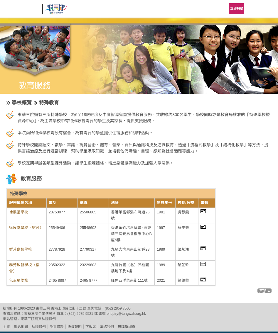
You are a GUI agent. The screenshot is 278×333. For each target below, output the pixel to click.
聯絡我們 (107, 327)
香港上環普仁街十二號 (68, 308)
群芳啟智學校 (20, 249)
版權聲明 (75, 327)
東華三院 (21, 10)
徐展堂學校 (18, 212)
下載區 (90, 327)
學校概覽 (22, 103)
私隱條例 (39, 327)
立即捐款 (236, 8)
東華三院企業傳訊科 (40, 314)
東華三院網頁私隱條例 (38, 319)
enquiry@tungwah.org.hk (126, 314)
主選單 (269, 9)
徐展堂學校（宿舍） (26, 228)
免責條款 (57, 327)
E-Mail (203, 211)
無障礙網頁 (126, 327)
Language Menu (254, 9)
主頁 (6, 327)
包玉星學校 (18, 280)
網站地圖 (21, 327)
